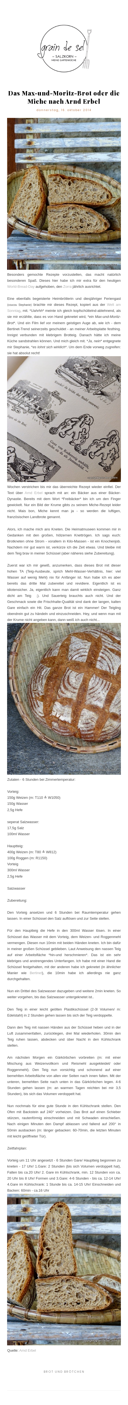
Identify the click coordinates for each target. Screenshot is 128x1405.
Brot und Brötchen (64, 1371)
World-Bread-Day (20, 287)
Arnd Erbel (34, 493)
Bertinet (36, 973)
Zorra (67, 287)
